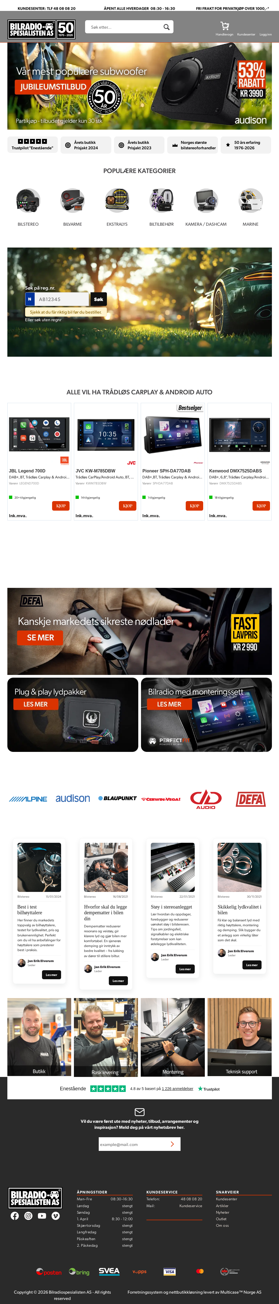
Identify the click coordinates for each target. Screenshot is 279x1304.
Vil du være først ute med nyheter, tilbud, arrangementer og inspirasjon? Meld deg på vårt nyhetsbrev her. (140, 1124)
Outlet (221, 1218)
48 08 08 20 (191, 1198)
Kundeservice (190, 1205)
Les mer (51, 974)
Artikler (222, 1205)
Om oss (222, 1225)
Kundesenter (227, 1198)
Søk (98, 299)
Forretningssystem (145, 1292)
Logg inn (266, 34)
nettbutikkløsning (186, 1292)
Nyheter (223, 1212)
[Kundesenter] (246, 25)
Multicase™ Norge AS (241, 1292)
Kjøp (60, 505)
